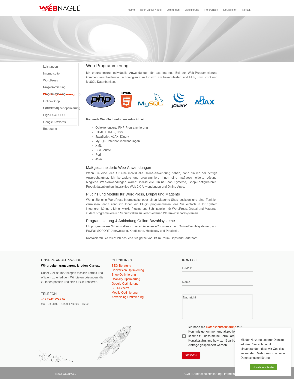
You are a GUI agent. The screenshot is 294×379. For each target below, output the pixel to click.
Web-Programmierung (59, 94)
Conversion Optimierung (128, 270)
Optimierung (192, 9)
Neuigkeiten (230, 9)
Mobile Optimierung (125, 292)
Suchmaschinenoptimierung (60, 108)
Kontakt (246, 9)
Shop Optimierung (124, 274)
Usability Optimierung (126, 279)
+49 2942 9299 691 (54, 299)
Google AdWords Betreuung (54, 123)
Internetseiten (52, 73)
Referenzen (211, 9)
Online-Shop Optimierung (51, 102)
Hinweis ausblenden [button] (263, 367)
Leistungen (173, 9)
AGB (187, 373)
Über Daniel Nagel (150, 9)
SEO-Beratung (121, 265)
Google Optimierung (125, 283)
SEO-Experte (120, 288)
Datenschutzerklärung (221, 327)
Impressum (231, 373)
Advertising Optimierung (128, 297)
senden (191, 355)
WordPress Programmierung (54, 81)
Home (131, 9)
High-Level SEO (54, 115)
